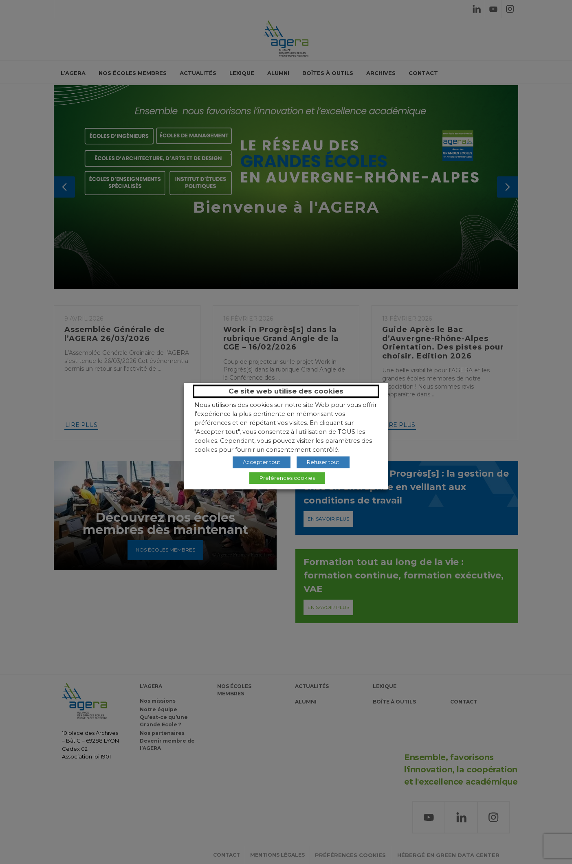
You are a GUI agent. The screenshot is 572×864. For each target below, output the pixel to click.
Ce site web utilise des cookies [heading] (286, 391)
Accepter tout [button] (261, 462)
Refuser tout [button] (323, 462)
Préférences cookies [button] (287, 478)
